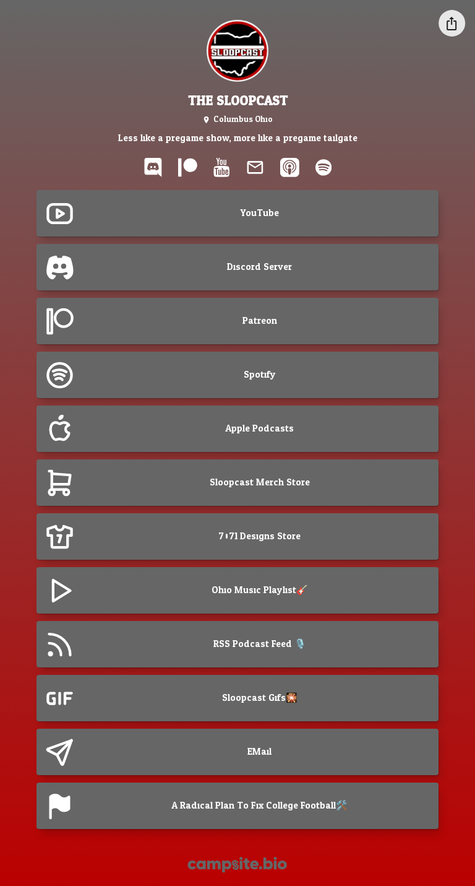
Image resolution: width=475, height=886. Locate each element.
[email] (254, 167)
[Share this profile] (452, 23)
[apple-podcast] (289, 167)
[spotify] (323, 167)
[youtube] (221, 167)
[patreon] (188, 167)
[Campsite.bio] (237, 864)
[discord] (152, 167)
